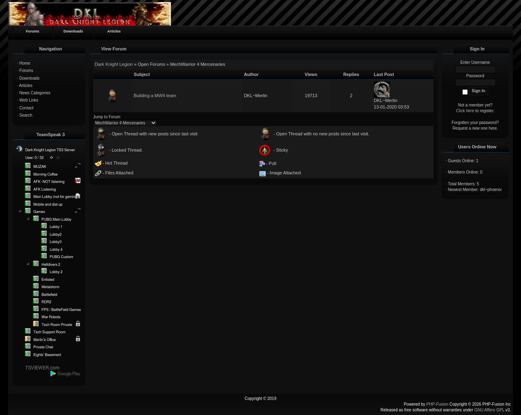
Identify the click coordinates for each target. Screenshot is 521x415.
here (493, 128)
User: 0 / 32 (34, 158)
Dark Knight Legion (114, 64)
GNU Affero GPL (489, 410)
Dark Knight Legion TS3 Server (50, 150)
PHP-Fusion (438, 404)
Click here (465, 111)
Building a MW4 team (155, 95)
